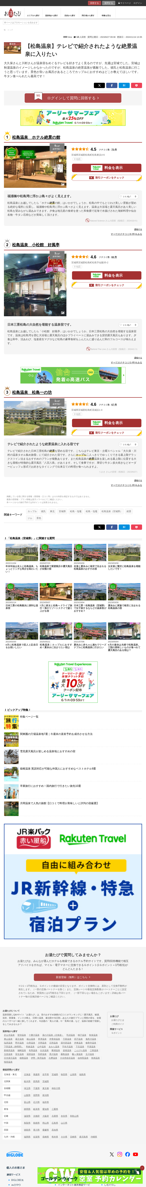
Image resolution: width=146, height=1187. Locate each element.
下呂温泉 (80, 1046)
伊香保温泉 (54, 1039)
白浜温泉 (44, 1050)
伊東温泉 (78, 1043)
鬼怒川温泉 (90, 1039)
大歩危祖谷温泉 (67, 1058)
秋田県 (64, 1074)
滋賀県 (27, 1116)
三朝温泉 (94, 1050)
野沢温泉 (19, 1043)
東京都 (45, 1088)
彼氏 (43, 511)
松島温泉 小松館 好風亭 (36, 245)
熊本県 (55, 1137)
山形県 (73, 1074)
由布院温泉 (83, 1058)
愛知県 (45, 1109)
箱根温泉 (24, 1058)
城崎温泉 (21, 1050)
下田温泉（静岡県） (13, 1046)
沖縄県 (94, 1137)
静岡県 (27, 1109)
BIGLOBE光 (17, 1180)
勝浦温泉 (55, 1050)
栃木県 (27, 1081)
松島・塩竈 (76, 511)
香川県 (36, 1130)
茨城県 (45, 1081)
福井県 (45, 1102)
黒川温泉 (53, 1054)
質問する (108, 3)
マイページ (124, 3)
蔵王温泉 (19, 1039)
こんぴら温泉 (80, 1050)
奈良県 (64, 1116)
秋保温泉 (93, 1035)
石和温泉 (53, 1043)
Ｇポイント (116, 1033)
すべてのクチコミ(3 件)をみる (126, 362)
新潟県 (45, 1095)
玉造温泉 (8, 1054)
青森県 (36, 1074)
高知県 (55, 1130)
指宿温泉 (8, 1062)
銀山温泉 (31, 1039)
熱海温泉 (95, 1058)
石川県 (36, 1102)
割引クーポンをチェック (106, 177)
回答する (94, 3)
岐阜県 (36, 1109)
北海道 (27, 1074)
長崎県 (45, 1137)
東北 (52, 511)
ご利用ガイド (117, 1024)
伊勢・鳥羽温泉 (38, 1058)
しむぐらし (110, 1184)
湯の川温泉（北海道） (53, 1035)
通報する (138, 229)
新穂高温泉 (9, 1050)
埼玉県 (27, 1088)
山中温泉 (41, 1046)
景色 (38, 518)
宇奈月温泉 (67, 1046)
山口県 (64, 1123)
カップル (32, 511)
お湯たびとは (117, 1020)
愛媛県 (45, 1130)
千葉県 (36, 1088)
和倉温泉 (30, 1046)
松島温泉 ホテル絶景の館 (36, 137)
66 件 (114, 257)
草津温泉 (42, 1039)
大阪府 (45, 1116)
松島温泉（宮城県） (112, 511)
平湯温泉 (91, 1046)
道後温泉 (67, 1050)
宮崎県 (73, 1137)
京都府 (36, 1116)
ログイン (138, 3)
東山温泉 (8, 1039)
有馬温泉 (33, 1050)
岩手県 (45, 1074)
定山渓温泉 (9, 1035)
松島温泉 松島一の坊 (32, 392)
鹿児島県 (83, 1137)
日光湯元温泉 (10, 1058)
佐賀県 (36, 1137)
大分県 (64, 1137)
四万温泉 (78, 1039)
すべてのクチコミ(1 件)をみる (126, 485)
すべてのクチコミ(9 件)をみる (126, 234)
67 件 (114, 404)
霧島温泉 (65, 1054)
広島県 (55, 1123)
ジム (30, 518)
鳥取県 (27, 1123)
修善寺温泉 (90, 1043)
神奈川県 (56, 1088)
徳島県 (27, 1130)
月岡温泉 (42, 1043)
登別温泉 (21, 1035)
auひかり (16, 1184)
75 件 (114, 149)
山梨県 (27, 1095)
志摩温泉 (53, 1058)
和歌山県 (74, 1116)
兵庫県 (55, 1116)
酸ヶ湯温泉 (77, 1054)
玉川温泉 (89, 1054)
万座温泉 (67, 1039)
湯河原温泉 (66, 1043)
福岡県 (27, 1137)
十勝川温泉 (34, 1035)
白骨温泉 (31, 1043)
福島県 (82, 1074)
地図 (77, 159)
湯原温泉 (31, 1054)
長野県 (36, 1095)
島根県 (36, 1123)
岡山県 (45, 1123)
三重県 (55, 1109)
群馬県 (36, 1081)
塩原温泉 (8, 1043)
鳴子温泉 (82, 1035)
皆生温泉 (19, 1054)
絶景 (129, 511)
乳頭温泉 (70, 1035)
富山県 (27, 1102)
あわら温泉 (54, 1046)
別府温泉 (42, 1054)
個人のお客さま (16, 1168)
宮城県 (62, 511)
